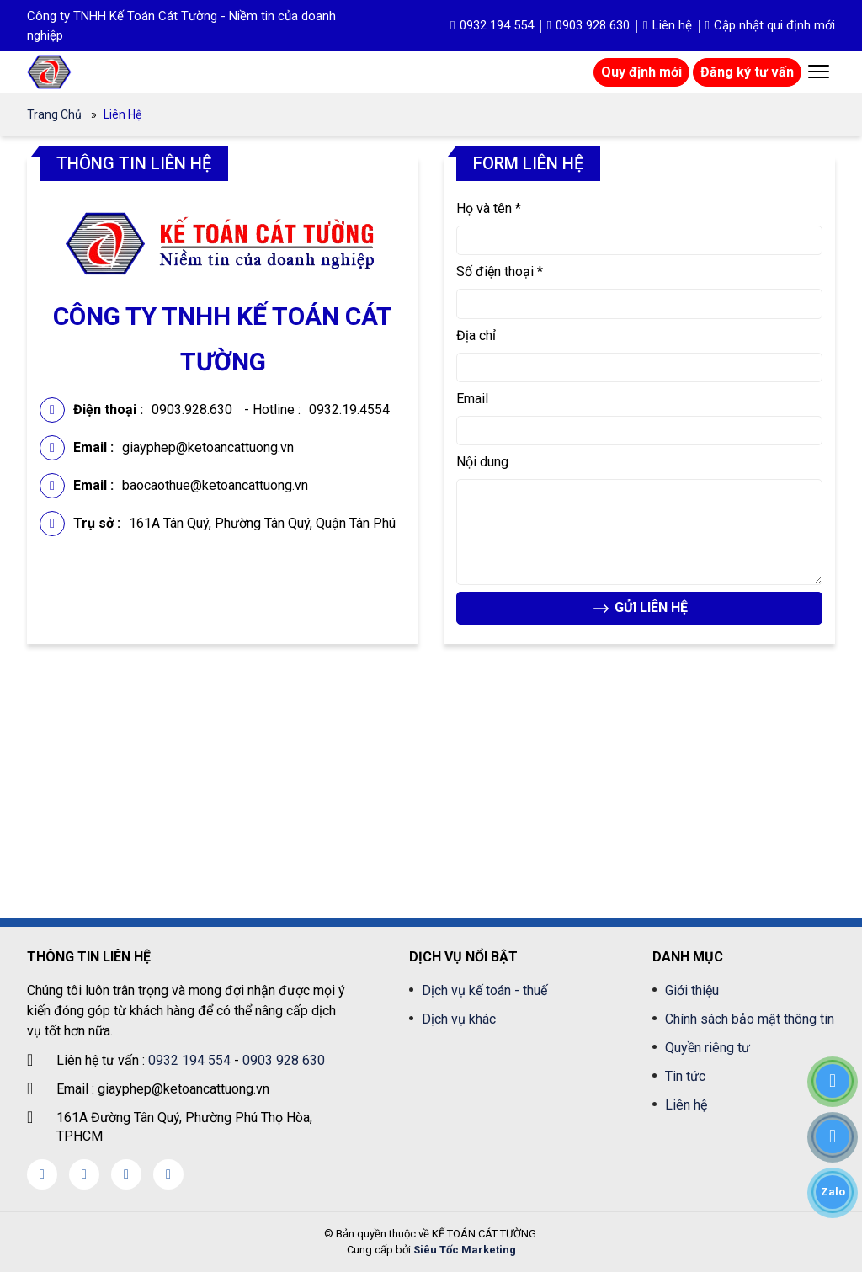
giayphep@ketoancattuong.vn (208, 447)
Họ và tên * (488, 208)
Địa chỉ (476, 335)
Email (472, 399)
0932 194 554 (491, 25)
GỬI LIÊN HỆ (639, 609)
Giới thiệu (692, 990)
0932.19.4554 (349, 410)
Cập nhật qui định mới (770, 25)
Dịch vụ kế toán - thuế (484, 990)
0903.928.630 (192, 410)
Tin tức (685, 1076)
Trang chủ (54, 114)
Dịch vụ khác (459, 1019)
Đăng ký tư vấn (747, 72)
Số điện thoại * (499, 271)
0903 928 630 (588, 25)
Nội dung (482, 462)
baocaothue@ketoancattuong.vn (215, 485)
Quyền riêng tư (707, 1048)
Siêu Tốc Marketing (464, 1249)
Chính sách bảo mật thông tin (749, 1019)
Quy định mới (641, 72)
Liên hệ (667, 25)
